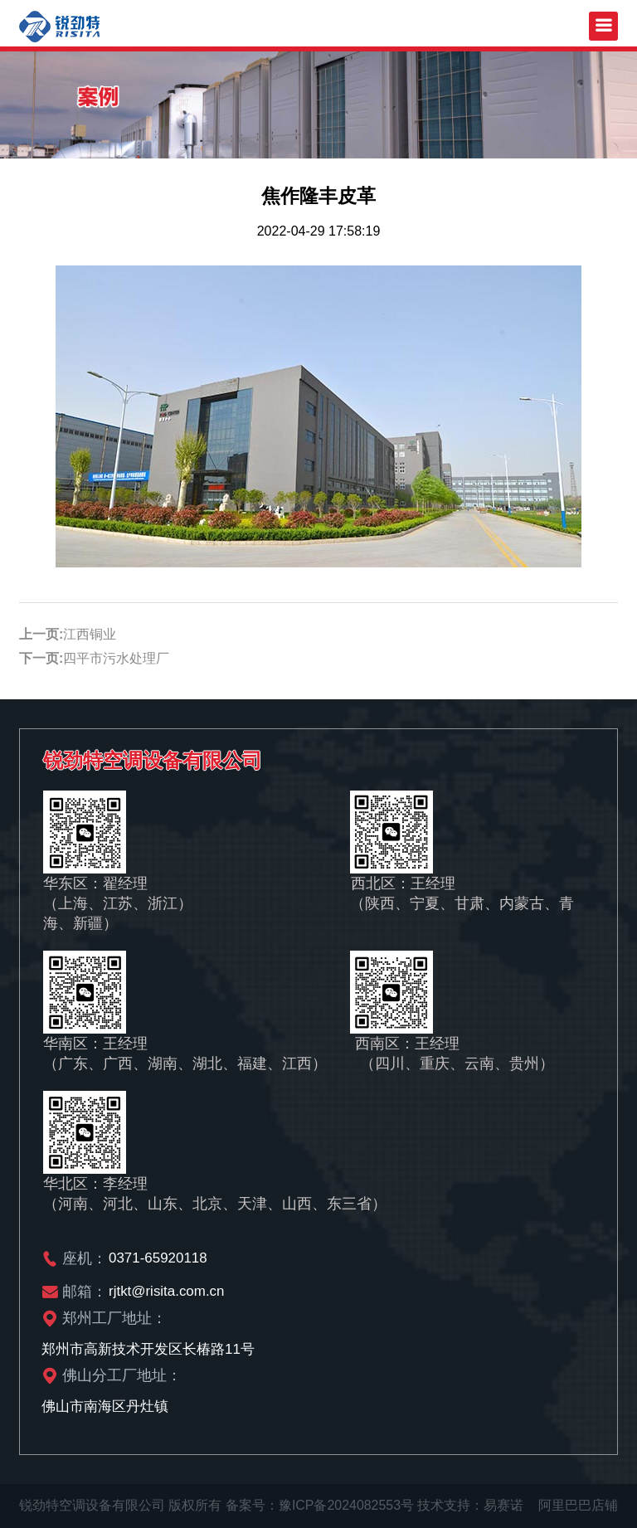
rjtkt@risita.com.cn (167, 1291)
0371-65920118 (158, 1258)
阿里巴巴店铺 (578, 1505)
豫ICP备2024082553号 (347, 1505)
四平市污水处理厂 (116, 658)
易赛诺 (504, 1505)
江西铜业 (89, 634)
